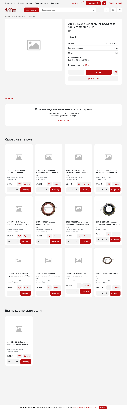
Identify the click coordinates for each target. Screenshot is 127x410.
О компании (10, 3)
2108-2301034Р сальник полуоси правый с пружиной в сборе (48, 274)
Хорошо (102, 407)
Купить (27, 184)
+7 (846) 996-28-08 (115, 3)
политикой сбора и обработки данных (85, 407)
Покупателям (41, 3)
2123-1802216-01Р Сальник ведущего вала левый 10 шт (107, 171)
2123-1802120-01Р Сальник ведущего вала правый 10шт (19, 274)
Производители (25, 3)
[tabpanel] (63, 115)
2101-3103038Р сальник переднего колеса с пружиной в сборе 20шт (46, 223)
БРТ (25, 16)
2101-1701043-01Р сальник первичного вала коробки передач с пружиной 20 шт (18, 223)
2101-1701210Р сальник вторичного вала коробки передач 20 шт (47, 171)
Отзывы (9, 98)
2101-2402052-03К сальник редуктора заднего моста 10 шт (18, 343)
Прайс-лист (93, 3)
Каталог (31, 10)
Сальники (32, 16)
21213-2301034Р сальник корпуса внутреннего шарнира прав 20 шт (16, 171)
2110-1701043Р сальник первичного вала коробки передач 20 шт (77, 171)
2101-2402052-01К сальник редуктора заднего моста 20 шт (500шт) (108, 223)
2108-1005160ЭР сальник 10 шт (107, 274)
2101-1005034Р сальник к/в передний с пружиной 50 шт (78, 223)
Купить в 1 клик (93, 79)
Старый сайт (76, 3)
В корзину (98, 72)
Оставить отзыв (63, 120)
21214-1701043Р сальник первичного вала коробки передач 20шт (77, 274)
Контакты (55, 3)
